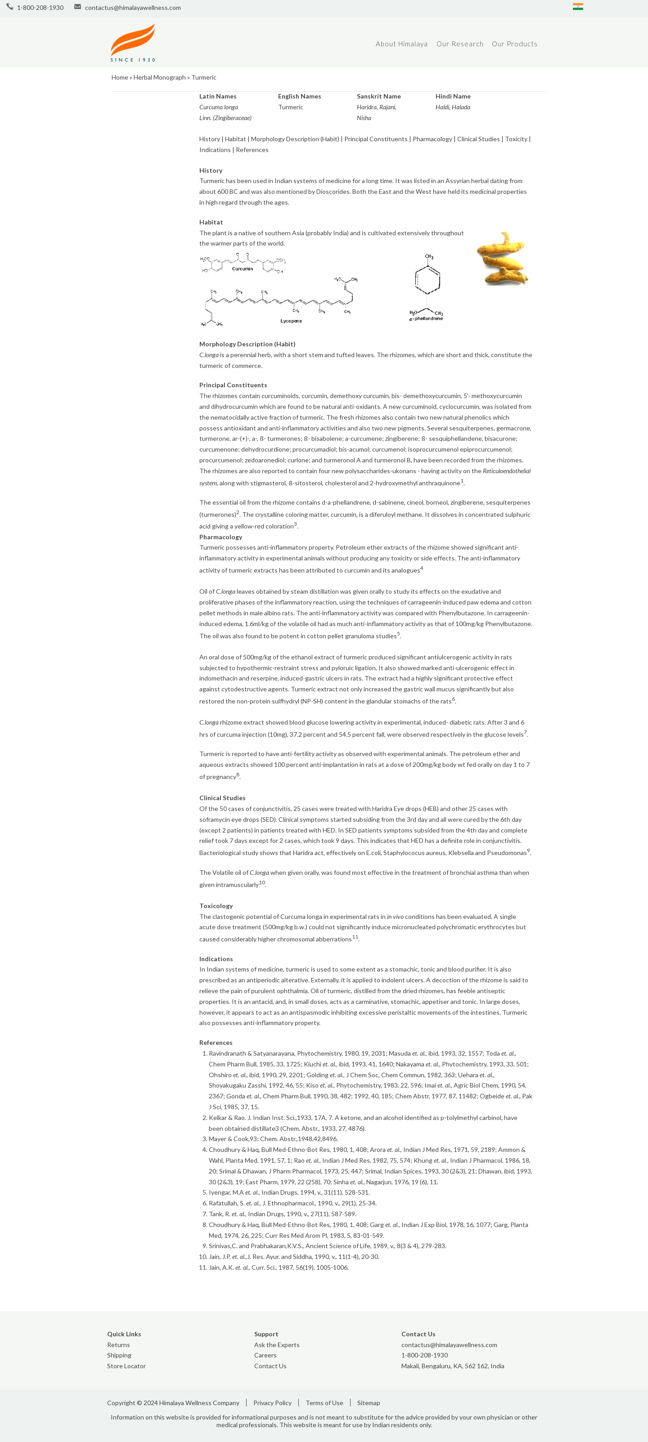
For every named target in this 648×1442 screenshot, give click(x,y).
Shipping (119, 1355)
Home (120, 77)
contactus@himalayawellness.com (133, 7)
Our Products (515, 44)
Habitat (235, 139)
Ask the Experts (277, 1344)
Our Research (460, 44)
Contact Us (270, 1366)
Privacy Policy (272, 1402)
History (209, 139)
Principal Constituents (376, 139)
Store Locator (126, 1366)
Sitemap (368, 1402)
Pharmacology (432, 139)
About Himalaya (402, 44)
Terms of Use (324, 1402)
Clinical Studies (478, 139)
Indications (215, 149)
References (252, 149)
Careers (265, 1355)
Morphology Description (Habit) (295, 139)
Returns (118, 1344)
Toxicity (517, 139)
